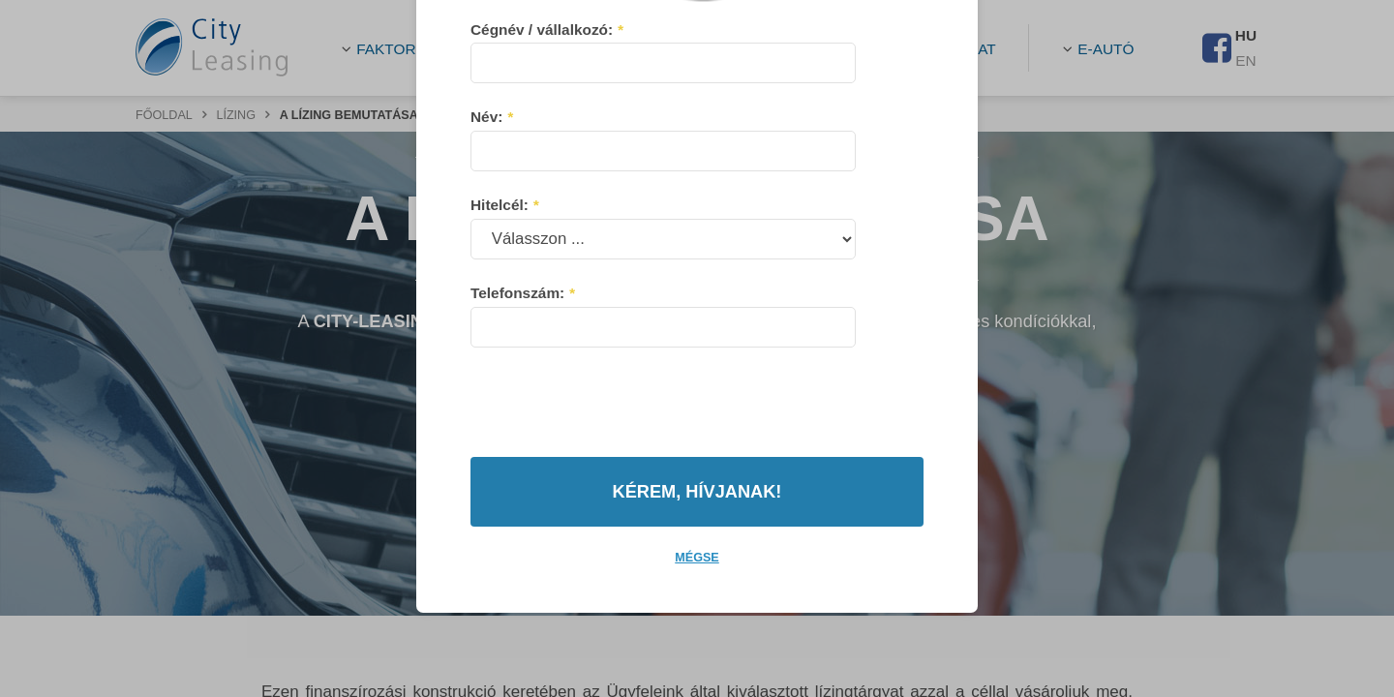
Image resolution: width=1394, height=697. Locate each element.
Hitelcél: (504, 242)
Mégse (697, 520)
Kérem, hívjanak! (697, 454)
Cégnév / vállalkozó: (546, 67)
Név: (491, 154)
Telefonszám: (522, 330)
